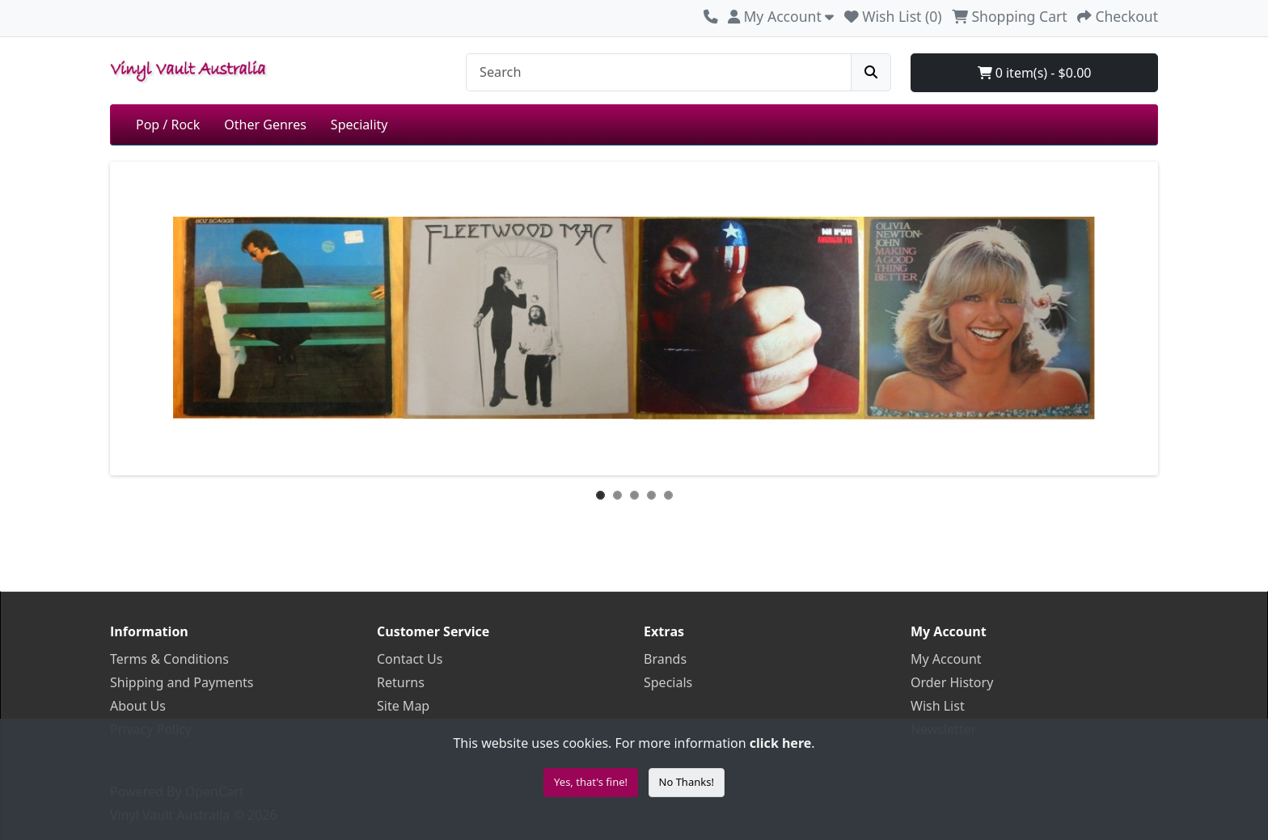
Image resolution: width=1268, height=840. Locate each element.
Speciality (359, 124)
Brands (665, 659)
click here (780, 743)
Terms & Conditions (169, 659)
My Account (946, 659)
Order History (952, 682)
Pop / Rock (168, 124)
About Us (138, 706)
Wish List (938, 706)
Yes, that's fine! (591, 782)
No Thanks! (686, 782)
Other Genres (265, 124)
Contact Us (409, 659)
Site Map (403, 706)
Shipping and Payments (182, 682)
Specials (668, 682)
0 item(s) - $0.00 (1035, 73)
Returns (401, 682)
